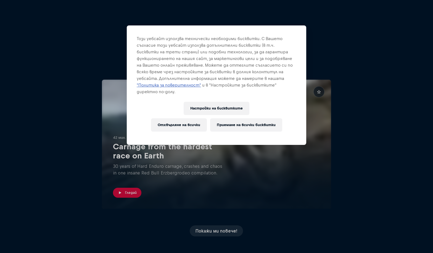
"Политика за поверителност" (169, 85)
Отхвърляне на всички (179, 125)
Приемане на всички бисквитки (246, 125)
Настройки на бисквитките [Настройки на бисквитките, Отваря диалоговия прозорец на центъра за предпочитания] (216, 108)
